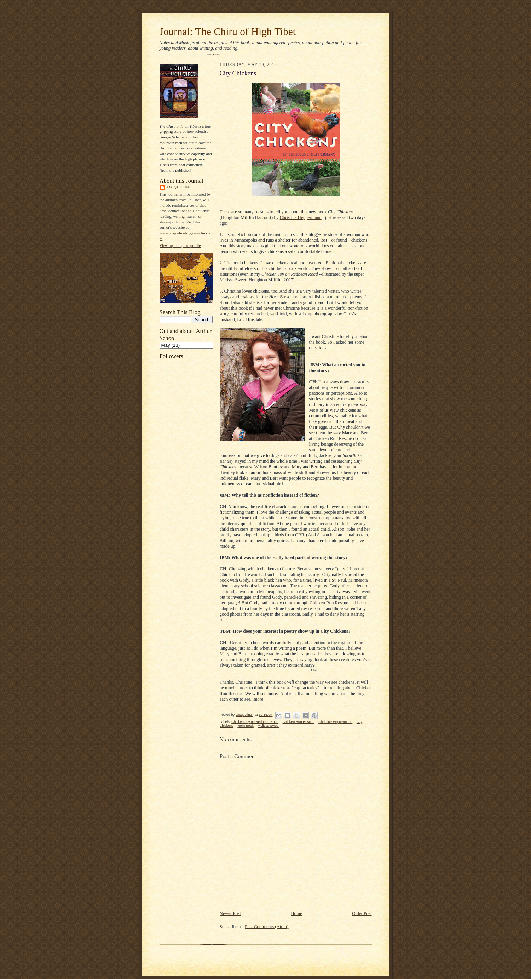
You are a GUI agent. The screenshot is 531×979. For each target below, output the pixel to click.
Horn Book (245, 726)
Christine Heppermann (301, 217)
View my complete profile (180, 245)
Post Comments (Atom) (267, 926)
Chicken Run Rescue (298, 722)
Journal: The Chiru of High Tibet (228, 31)
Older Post (361, 913)
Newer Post (230, 913)
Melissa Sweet (268, 726)
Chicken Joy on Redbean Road (254, 722)
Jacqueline (179, 187)
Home (296, 913)
